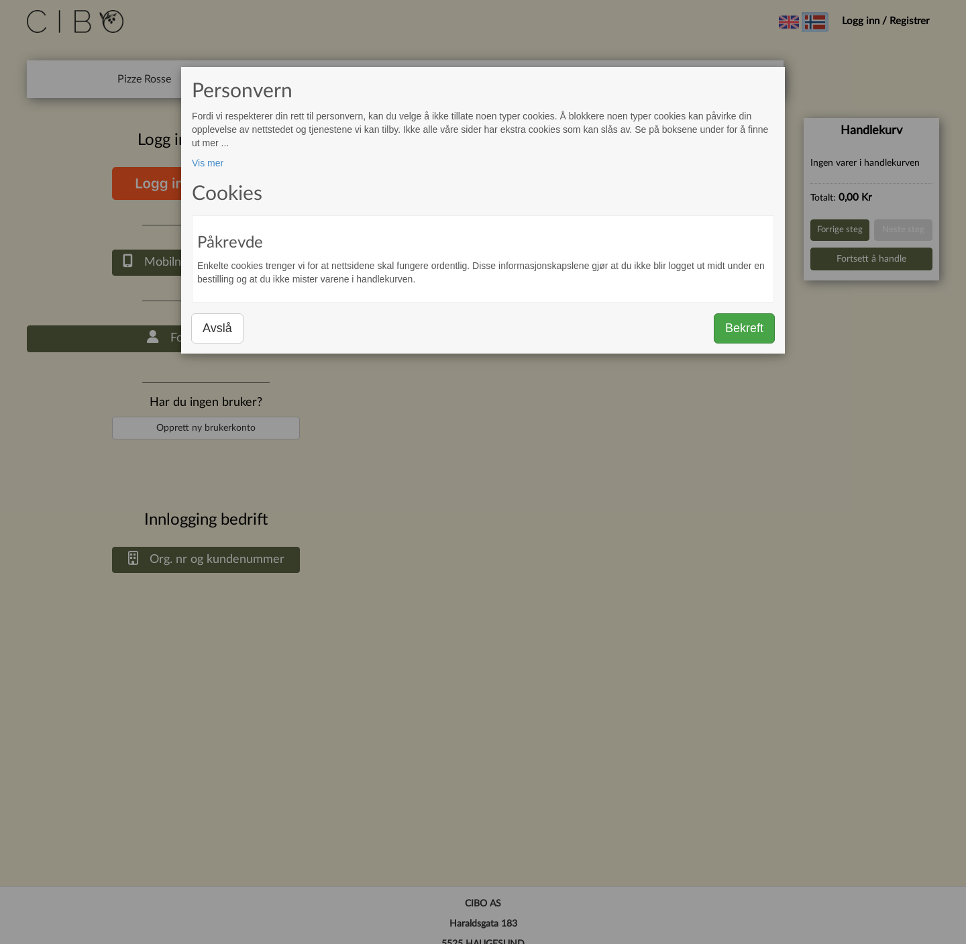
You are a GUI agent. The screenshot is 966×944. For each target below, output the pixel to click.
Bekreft (744, 328)
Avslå (217, 328)
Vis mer (207, 163)
